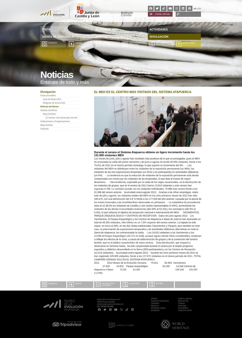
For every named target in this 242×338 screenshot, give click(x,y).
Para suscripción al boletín (137, 44)
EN (199, 9)
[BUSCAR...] (188, 14)
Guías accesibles (48, 95)
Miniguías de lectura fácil (54, 103)
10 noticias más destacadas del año (61, 118)
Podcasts (44, 129)
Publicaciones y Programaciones (55, 121)
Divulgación (155, 310)
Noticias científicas (48, 110)
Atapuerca (155, 306)
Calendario (134, 284)
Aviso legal (182, 306)
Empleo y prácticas (185, 298)
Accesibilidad (183, 308)
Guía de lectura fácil (52, 99)
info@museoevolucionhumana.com (110, 304)
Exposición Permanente (160, 301)
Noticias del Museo (49, 106)
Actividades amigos (158, 308)
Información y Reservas (108, 44)
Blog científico (46, 125)
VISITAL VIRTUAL (162, 14)
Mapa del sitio (183, 301)
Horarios (52, 43)
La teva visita (189, 43)
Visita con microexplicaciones (165, 44)
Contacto (181, 303)
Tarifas (78, 43)
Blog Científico (49, 114)
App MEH (159, 284)
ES (195, 9)
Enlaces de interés (185, 310)
